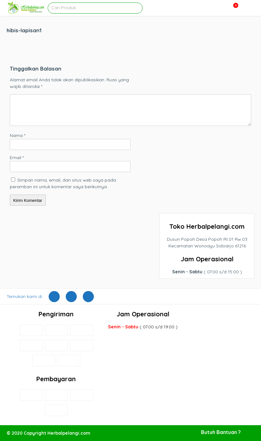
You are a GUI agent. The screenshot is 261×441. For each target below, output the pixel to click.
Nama (17, 135)
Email (17, 157)
